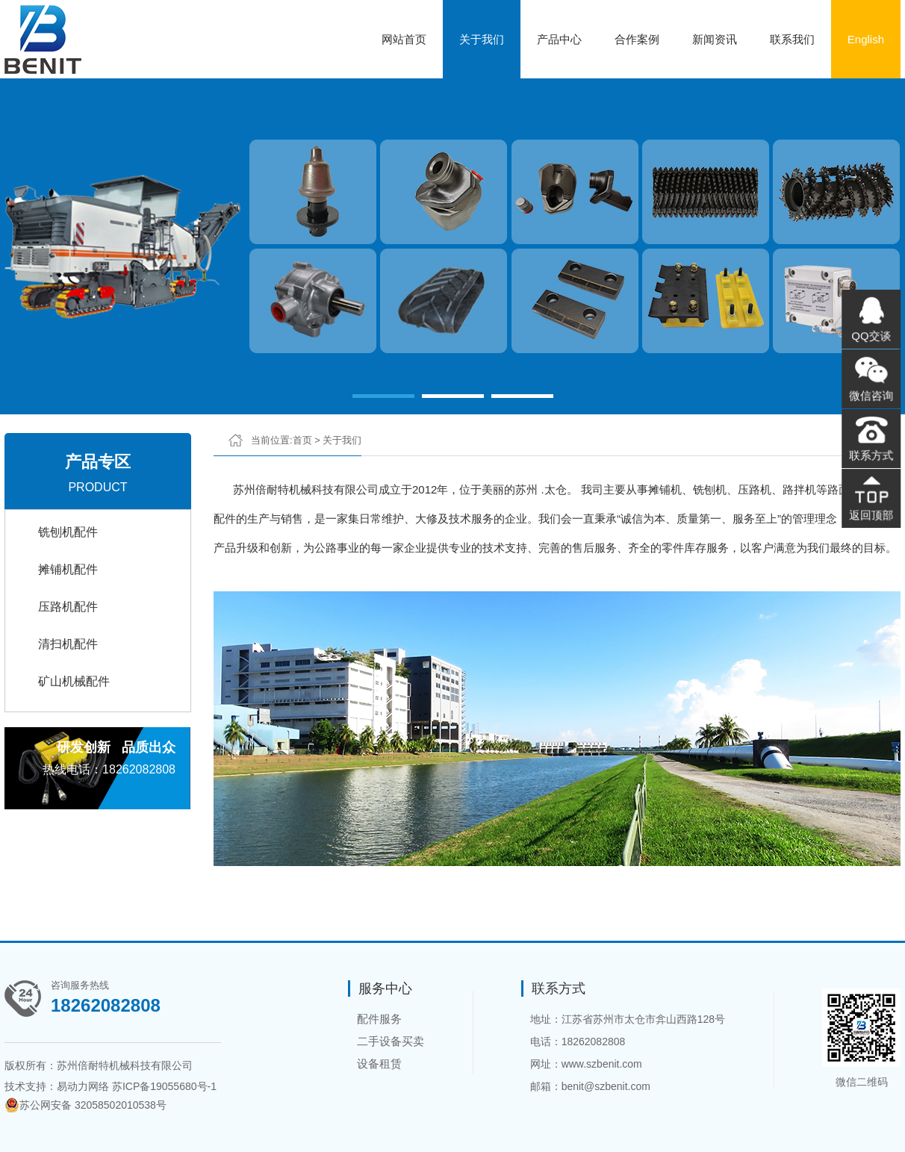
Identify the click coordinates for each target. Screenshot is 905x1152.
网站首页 (404, 39)
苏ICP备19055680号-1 (164, 1086)
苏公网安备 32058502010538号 (85, 1104)
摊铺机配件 (68, 569)
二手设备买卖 (390, 1041)
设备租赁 (379, 1063)
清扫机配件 (68, 644)
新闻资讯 (714, 39)
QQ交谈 (871, 338)
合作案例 (637, 39)
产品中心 (559, 39)
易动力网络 (83, 1086)
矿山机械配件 (74, 681)
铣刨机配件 (68, 532)
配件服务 (379, 1018)
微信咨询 (871, 396)
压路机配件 (68, 606)
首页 (302, 440)
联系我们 (792, 39)
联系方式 (871, 453)
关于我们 (481, 39)
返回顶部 (871, 511)
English (866, 39)
